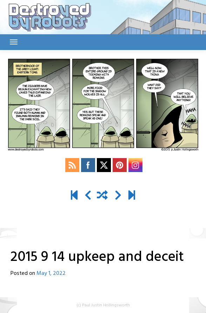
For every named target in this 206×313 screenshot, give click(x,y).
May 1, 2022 (51, 273)
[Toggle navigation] (14, 42)
